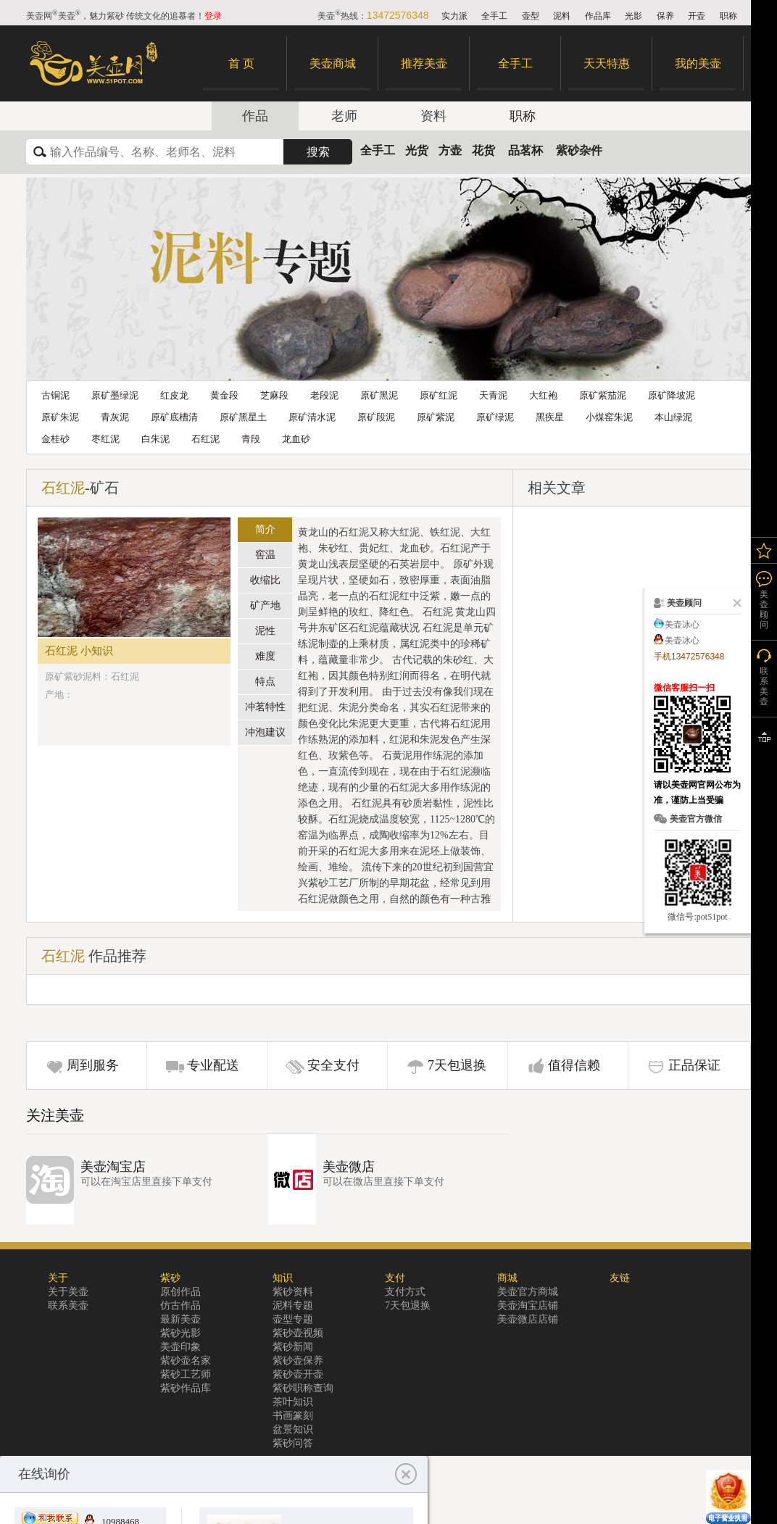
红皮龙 (174, 395)
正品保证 (694, 1065)
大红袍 (543, 395)
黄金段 (224, 395)
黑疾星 (550, 417)
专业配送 (213, 1065)
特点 (265, 681)
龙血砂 (296, 438)
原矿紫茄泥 (602, 395)
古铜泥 (55, 395)
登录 (213, 16)
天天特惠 (606, 63)
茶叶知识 (293, 1401)
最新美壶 (180, 1319)
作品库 (598, 16)
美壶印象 (180, 1346)
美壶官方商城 (527, 1291)
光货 (416, 150)
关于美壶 (68, 1291)
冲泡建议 (265, 732)
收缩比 (265, 580)
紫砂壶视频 (298, 1333)
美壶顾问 (764, 609)
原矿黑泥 (379, 395)
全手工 (494, 16)
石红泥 (205, 438)
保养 (665, 16)
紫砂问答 (293, 1443)
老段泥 (324, 395)
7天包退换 (457, 1065)
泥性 (265, 630)
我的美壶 (698, 63)
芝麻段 (274, 395)
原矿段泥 (376, 417)
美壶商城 (332, 63)
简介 (265, 529)
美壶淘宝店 (113, 1166)
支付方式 (405, 1291)
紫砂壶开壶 (298, 1374)
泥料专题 (293, 1305)
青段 (250, 438)
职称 (728, 16)
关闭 (734, 603)
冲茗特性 (265, 706)
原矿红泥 (438, 395)
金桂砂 (55, 438)
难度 (265, 656)
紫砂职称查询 (303, 1388)
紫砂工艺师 (185, 1374)
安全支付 (333, 1065)
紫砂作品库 (185, 1388)
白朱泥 (155, 438)
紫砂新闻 (293, 1346)
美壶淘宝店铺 (527, 1305)
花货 (483, 150)
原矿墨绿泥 (114, 395)
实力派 (454, 16)
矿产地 (265, 605)
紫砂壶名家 (185, 1360)
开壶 (696, 16)
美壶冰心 (682, 625)
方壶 (450, 150)
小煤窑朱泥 (609, 417)
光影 (633, 16)
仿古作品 (180, 1305)
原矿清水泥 (312, 417)
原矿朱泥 (60, 417)
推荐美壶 (424, 63)
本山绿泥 (673, 417)
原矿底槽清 (174, 417)
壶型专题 (293, 1319)
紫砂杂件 (579, 150)
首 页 (241, 63)
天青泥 (493, 395)
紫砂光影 (180, 1333)
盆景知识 (293, 1429)
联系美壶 (68, 1305)
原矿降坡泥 (671, 395)
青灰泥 (115, 417)
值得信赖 (574, 1065)
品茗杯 (525, 150)
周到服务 (93, 1065)
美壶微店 (349, 1166)
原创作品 (180, 1291)
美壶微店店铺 (527, 1319)
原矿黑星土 (243, 417)
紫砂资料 (293, 1291)
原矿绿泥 (495, 417)
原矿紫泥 (435, 417)
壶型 (530, 16)
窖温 (265, 554)
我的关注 (764, 550)
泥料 (561, 16)
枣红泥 (105, 438)
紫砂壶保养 (298, 1360)
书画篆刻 (293, 1415)
